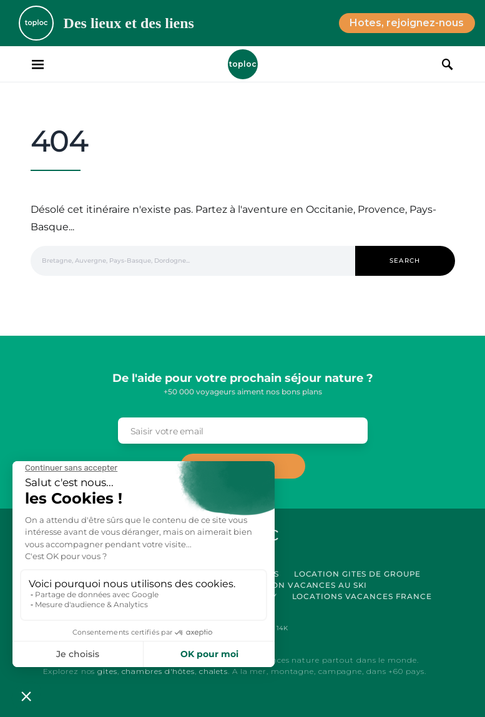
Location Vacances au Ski (304, 585)
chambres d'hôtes (158, 671)
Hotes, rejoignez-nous (407, 23)
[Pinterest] (275, 628)
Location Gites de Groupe (357, 573)
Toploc (243, 64)
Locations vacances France (362, 596)
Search (405, 260)
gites (107, 671)
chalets (213, 671)
